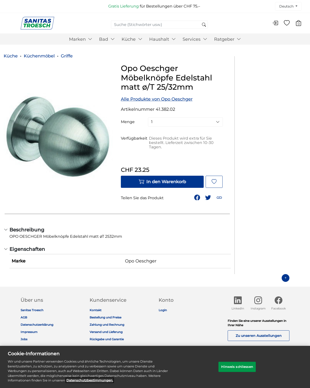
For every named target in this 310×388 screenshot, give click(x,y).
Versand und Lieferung (106, 332)
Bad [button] (107, 39)
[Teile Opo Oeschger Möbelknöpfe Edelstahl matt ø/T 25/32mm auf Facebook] (197, 197)
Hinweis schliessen (237, 370)
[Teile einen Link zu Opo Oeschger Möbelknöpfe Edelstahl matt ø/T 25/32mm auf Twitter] (208, 197)
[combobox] (159, 25)
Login (163, 310)
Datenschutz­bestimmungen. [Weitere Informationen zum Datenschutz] (89, 383)
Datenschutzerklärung (37, 324)
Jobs (24, 339)
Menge (128, 122)
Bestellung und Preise (105, 317)
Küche (11, 56)
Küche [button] (132, 39)
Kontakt (95, 310)
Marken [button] (81, 39)
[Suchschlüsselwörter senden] (204, 25)
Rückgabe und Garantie (107, 339)
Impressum (29, 332)
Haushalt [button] (162, 39)
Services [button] (195, 39)
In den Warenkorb (162, 182)
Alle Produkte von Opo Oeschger (157, 99)
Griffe (67, 56)
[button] (219, 197)
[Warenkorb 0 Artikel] (300, 24)
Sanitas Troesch (32, 310)
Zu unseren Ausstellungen (259, 335)
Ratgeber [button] (227, 39)
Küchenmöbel (39, 56)
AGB (24, 317)
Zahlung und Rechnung (107, 324)
